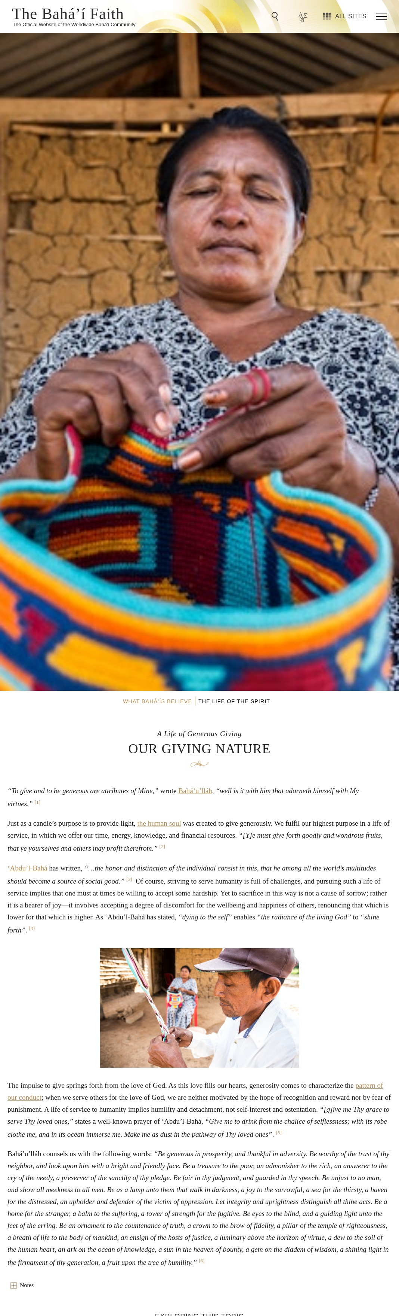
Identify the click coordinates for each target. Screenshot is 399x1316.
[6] (202, 1260)
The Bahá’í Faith (68, 13)
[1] (38, 802)
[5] (279, 1132)
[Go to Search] (276, 16)
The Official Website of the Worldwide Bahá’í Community (74, 24)
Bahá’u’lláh (195, 791)
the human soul (159, 823)
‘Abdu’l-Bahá (27, 868)
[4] (32, 928)
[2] (163, 846)
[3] (129, 879)
